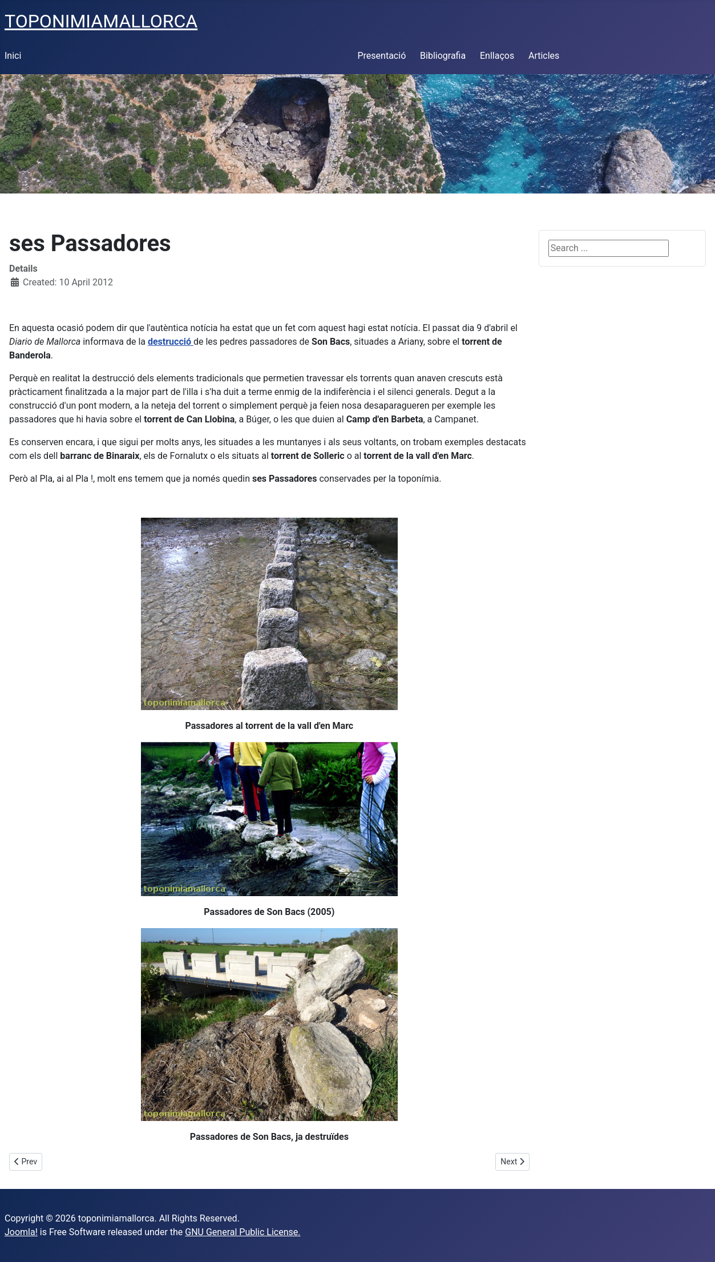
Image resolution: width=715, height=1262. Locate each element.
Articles (543, 55)
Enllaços (497, 55)
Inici (13, 55)
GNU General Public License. (242, 1232)
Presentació (382, 55)
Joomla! (21, 1232)
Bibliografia (443, 55)
